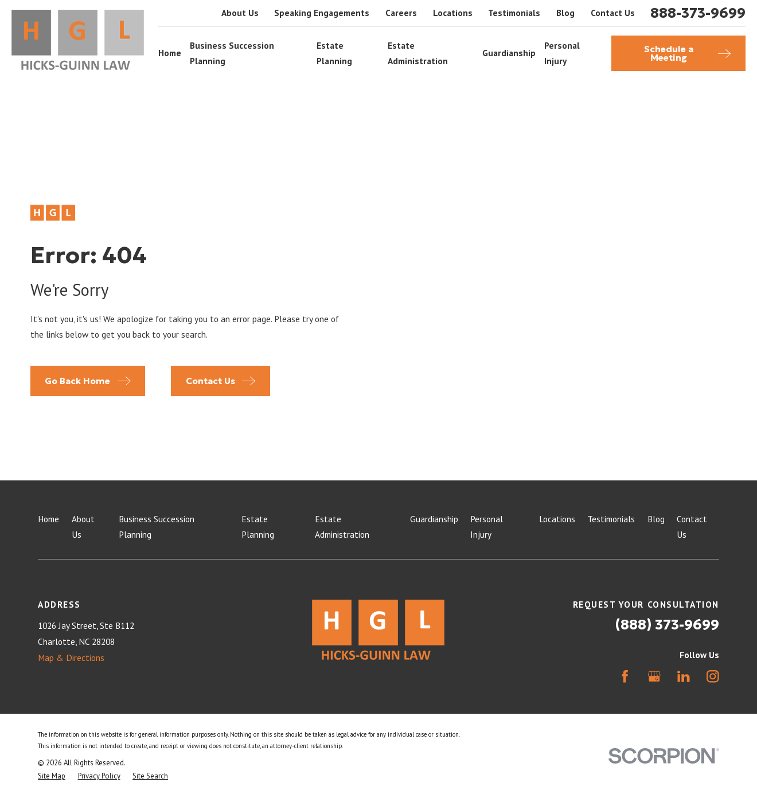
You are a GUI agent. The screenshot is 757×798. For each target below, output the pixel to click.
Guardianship (434, 519)
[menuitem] (51, 776)
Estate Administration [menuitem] (418, 53)
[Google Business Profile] (654, 676)
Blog (565, 12)
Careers (401, 12)
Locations (453, 12)
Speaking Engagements (321, 12)
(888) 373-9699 (667, 624)
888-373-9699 (698, 13)
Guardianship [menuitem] (509, 52)
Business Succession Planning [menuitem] (232, 53)
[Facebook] (625, 676)
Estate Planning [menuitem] (334, 53)
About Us (240, 12)
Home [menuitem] (169, 52)
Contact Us (613, 12)
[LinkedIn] (683, 676)
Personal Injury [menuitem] (562, 53)
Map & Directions (71, 657)
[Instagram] (713, 676)
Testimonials (514, 12)
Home (48, 519)
